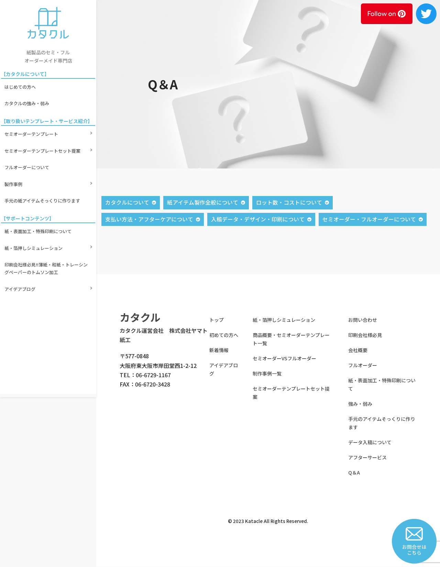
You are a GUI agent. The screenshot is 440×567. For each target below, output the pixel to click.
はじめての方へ (21, 84)
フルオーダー (362, 365)
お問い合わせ (362, 320)
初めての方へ (223, 335)
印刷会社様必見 (365, 335)
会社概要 (357, 350)
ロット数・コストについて (289, 202)
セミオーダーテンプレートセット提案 (43, 133)
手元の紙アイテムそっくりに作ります (43, 169)
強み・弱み (360, 404)
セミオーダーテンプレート (32, 122)
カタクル (140, 317)
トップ (216, 320)
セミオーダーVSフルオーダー (284, 358)
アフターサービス (367, 457)
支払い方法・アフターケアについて (149, 219)
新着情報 (219, 350)
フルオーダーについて (28, 145)
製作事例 (14, 157)
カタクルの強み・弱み (28, 96)
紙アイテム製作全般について (202, 202)
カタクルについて (127, 202)
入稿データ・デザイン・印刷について (258, 219)
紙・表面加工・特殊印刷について (39, 195)
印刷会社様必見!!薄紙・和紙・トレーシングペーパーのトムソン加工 (47, 222)
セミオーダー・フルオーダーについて (369, 219)
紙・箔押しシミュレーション (35, 206)
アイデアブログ (21, 237)
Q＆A (354, 472)
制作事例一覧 (267, 373)
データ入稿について (370, 442)
